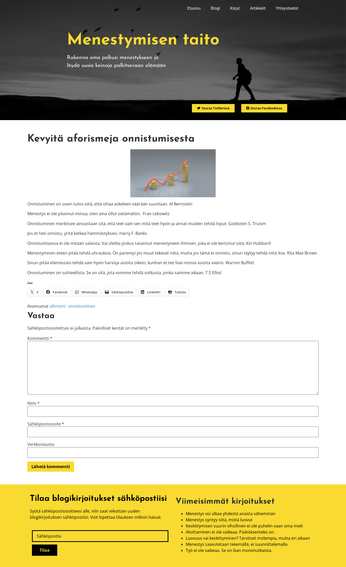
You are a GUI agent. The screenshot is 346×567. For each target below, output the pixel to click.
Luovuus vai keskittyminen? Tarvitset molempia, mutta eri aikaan (248, 538)
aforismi (58, 306)
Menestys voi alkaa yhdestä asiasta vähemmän (230, 513)
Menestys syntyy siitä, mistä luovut (219, 520)
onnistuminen (81, 306)
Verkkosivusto (40, 444)
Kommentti (39, 338)
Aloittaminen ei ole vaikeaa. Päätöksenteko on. (230, 532)
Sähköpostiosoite (45, 424)
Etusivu (194, 8)
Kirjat (235, 8)
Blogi (215, 8)
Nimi (33, 403)
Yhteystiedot (287, 8)
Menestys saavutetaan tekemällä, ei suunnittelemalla (236, 544)
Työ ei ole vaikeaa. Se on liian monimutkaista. (229, 550)
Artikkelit (258, 8)
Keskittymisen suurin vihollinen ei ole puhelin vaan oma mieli (244, 526)
